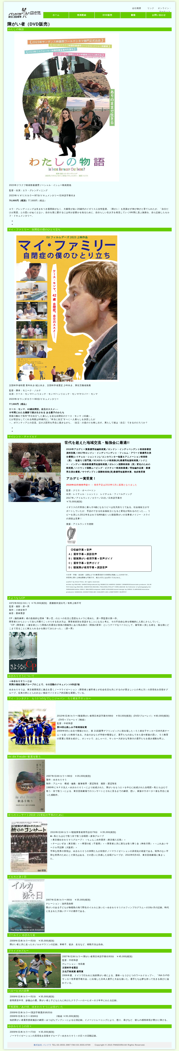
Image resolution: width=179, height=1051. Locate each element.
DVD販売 (107, 15)
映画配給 (81, 15)
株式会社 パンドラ (42, 1045)
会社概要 (136, 8)
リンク (150, 8)
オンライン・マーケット (164, 9)
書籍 (133, 15)
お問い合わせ (159, 15)
